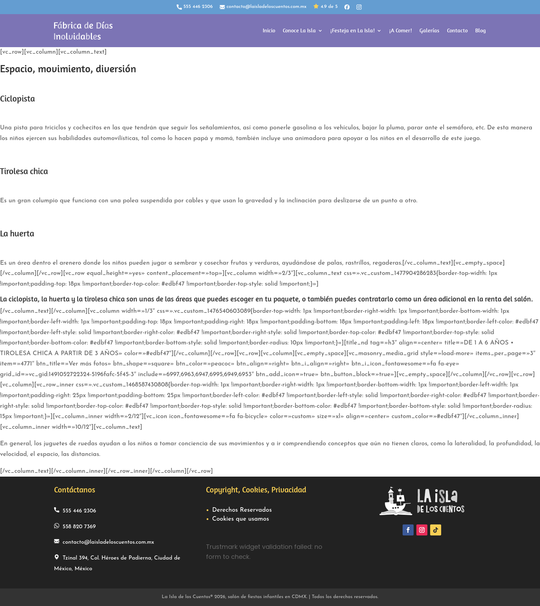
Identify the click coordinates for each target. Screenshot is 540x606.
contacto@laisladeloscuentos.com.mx (263, 7)
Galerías (429, 30)
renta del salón (508, 299)
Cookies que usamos (240, 519)
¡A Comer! (400, 30)
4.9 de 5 (325, 7)
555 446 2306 (195, 7)
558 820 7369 (75, 526)
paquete (285, 299)
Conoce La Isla (299, 30)
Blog (480, 30)
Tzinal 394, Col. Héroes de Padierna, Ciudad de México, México (117, 563)
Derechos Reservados (242, 510)
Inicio (269, 30)
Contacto (457, 30)
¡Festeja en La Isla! (352, 30)
